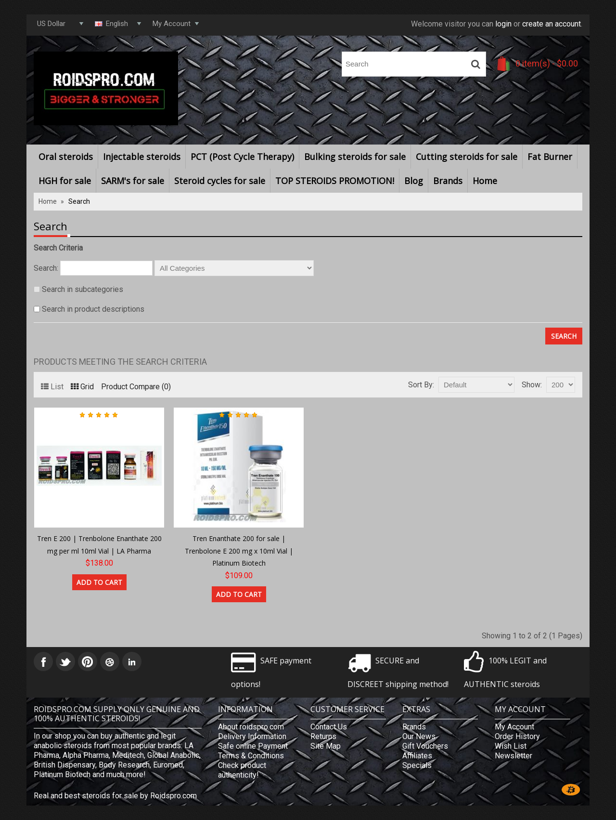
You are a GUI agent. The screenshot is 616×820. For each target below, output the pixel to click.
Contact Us (328, 726)
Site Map (325, 746)
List (52, 386)
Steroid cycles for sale (219, 180)
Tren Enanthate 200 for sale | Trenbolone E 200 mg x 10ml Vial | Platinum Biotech (239, 551)
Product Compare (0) (136, 386)
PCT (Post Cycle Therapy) (242, 156)
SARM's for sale (132, 180)
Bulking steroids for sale (355, 156)
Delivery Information (252, 736)
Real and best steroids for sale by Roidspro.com (115, 795)
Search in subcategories (82, 289)
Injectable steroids (141, 156)
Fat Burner (549, 156)
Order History (517, 736)
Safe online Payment (253, 746)
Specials (417, 765)
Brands (447, 180)
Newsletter (513, 755)
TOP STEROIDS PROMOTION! (334, 180)
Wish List (510, 746)
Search (79, 201)
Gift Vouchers (425, 746)
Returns (323, 736)
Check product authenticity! (242, 770)
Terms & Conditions (251, 755)
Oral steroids (65, 156)
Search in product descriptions (93, 309)
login (503, 23)
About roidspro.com (251, 726)
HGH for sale (64, 180)
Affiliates (417, 755)
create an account (551, 23)
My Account (514, 726)
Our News (419, 736)
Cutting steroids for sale (466, 156)
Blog (413, 180)
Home (485, 180)
